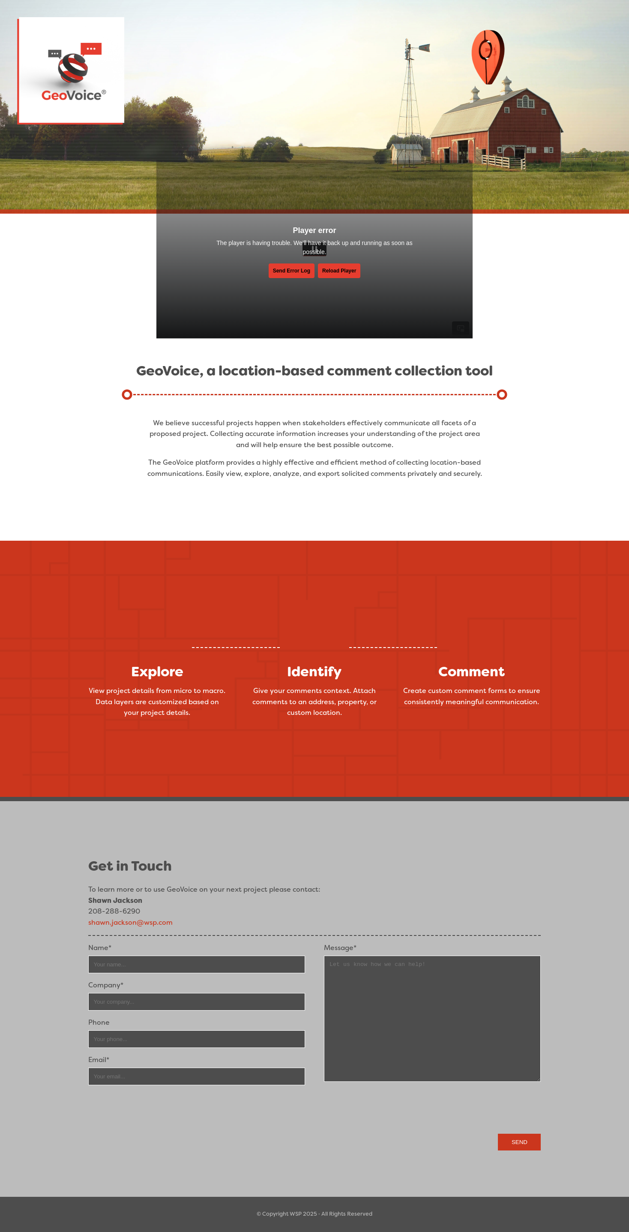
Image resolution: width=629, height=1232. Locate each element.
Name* (99, 947)
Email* (98, 1059)
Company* (105, 985)
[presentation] (475, 1108)
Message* (340, 947)
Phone (99, 1022)
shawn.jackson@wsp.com (130, 922)
